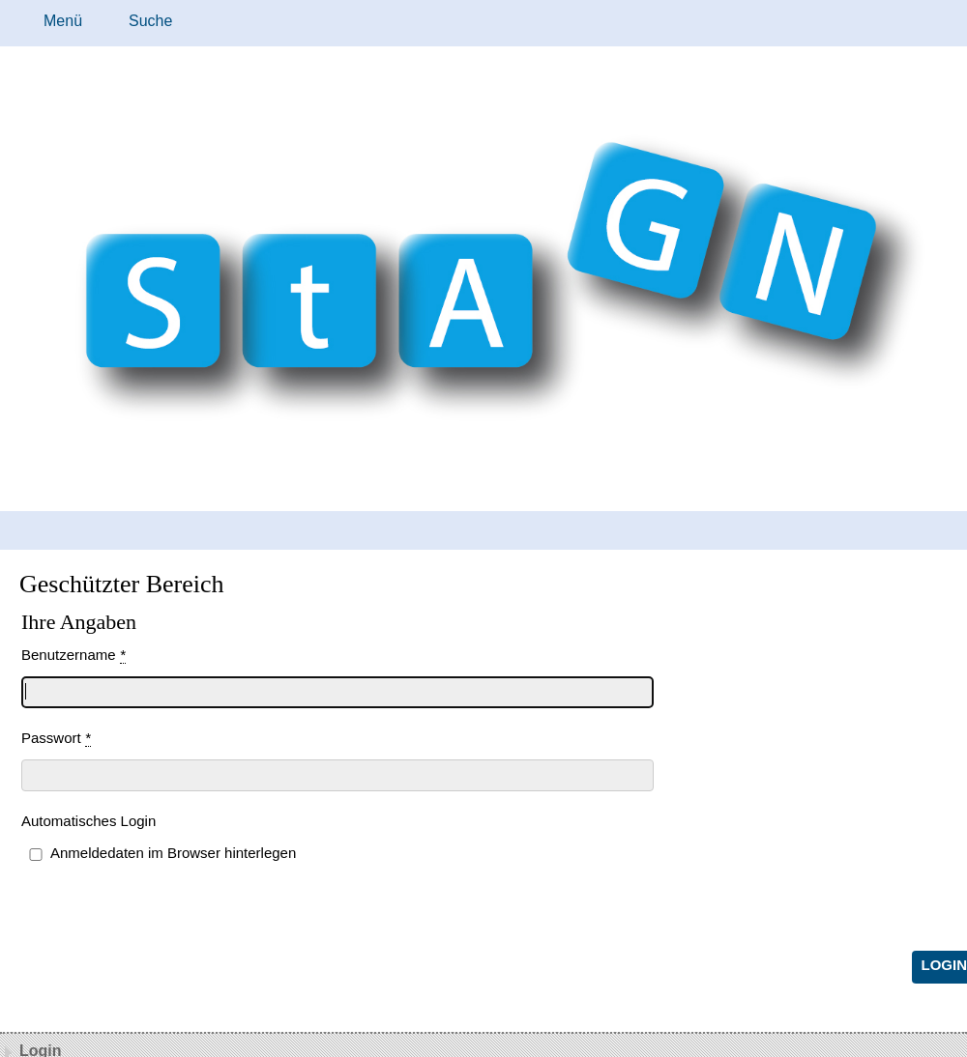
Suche (150, 21)
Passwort (56, 738)
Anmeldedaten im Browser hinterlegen (173, 852)
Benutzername (73, 655)
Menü (63, 21)
